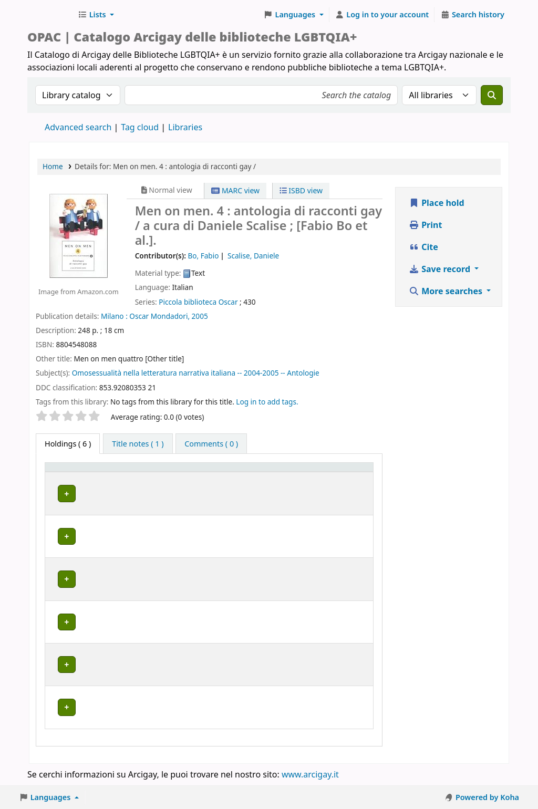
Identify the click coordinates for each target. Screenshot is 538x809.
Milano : (114, 316)
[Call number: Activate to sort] (232, 477)
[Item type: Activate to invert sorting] (66, 477)
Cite (423, 247)
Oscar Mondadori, (159, 316)
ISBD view (301, 190)
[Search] (492, 95)
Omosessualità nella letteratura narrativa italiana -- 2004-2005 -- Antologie (195, 373)
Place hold (436, 203)
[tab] (137, 443)
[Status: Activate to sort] (289, 477)
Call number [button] (221, 477)
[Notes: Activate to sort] (344, 477)
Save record (440, 269)
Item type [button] (58, 477)
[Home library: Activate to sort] (145, 477)
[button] (96, 15)
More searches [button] (446, 291)
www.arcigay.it (310, 779)
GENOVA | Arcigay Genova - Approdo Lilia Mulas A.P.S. (141, 547)
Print (425, 225)
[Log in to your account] (382, 15)
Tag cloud (140, 127)
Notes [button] (330, 483)
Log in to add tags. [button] (267, 402)
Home (53, 166)
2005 (200, 316)
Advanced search (78, 127)
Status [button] (280, 483)
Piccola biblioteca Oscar (198, 302)
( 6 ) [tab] (68, 444)
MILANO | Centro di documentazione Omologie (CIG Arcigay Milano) (140, 592)
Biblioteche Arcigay (50, 14)
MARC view (235, 190)
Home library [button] (116, 483)
